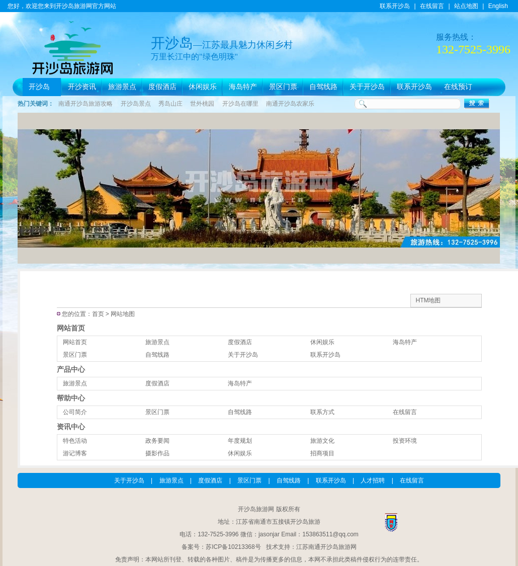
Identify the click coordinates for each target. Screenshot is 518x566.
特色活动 (75, 440)
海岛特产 (243, 87)
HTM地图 (428, 300)
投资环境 (405, 440)
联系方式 (322, 412)
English (498, 6)
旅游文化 (322, 440)
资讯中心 (71, 427)
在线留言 (432, 6)
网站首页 (71, 328)
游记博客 (75, 453)
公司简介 (75, 412)
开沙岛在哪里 (240, 103)
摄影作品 (157, 453)
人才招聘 (373, 480)
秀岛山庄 (170, 103)
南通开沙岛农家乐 (290, 103)
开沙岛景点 (136, 103)
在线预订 (458, 87)
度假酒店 (162, 87)
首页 (98, 313)
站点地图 (466, 6)
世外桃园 (202, 103)
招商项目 (322, 453)
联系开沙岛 (395, 6)
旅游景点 (122, 87)
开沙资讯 (82, 87)
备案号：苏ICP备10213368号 (221, 546)
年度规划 (240, 440)
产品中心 (71, 369)
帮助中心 (71, 398)
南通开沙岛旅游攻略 (85, 103)
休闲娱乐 (203, 87)
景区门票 (283, 87)
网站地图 (123, 313)
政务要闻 (157, 440)
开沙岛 (39, 87)
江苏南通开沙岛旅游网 (326, 546)
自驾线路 (323, 87)
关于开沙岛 (367, 87)
